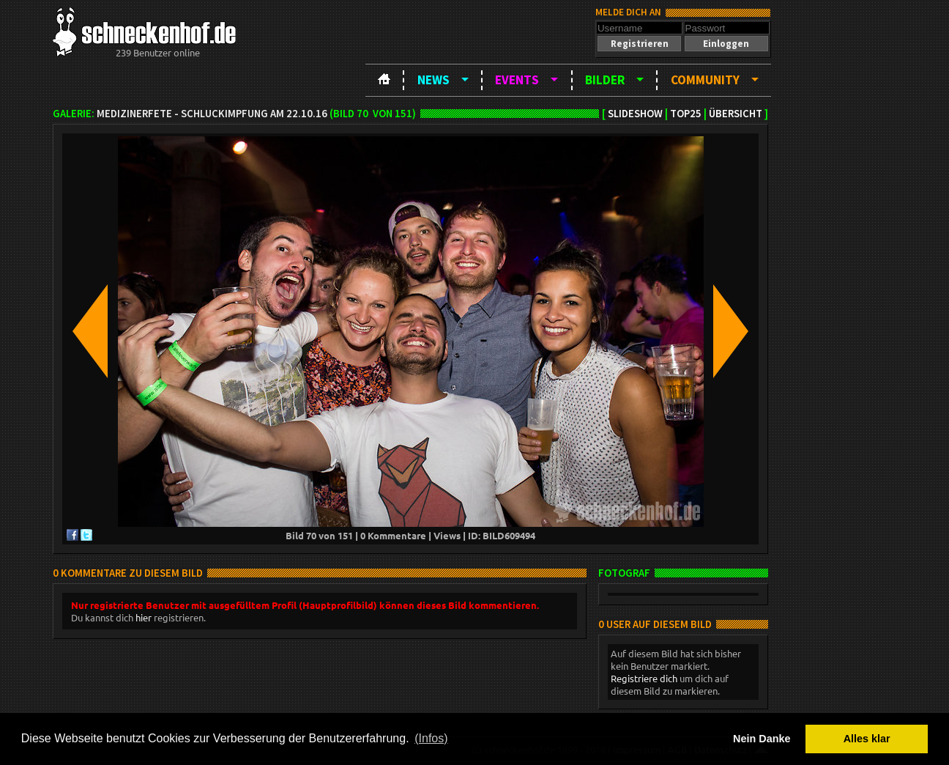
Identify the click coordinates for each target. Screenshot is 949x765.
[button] (639, 43)
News (433, 80)
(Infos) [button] (430, 738)
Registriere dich (644, 678)
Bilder (605, 80)
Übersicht (735, 113)
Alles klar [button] (867, 738)
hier (143, 617)
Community (705, 80)
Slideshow (635, 113)
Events (517, 80)
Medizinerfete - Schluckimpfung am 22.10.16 (212, 113)
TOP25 (685, 113)
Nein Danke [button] (761, 738)
